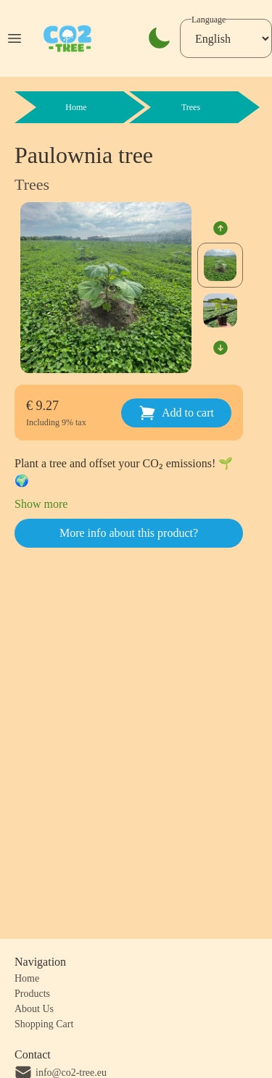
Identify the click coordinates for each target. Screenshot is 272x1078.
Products (32, 993)
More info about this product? (128, 533)
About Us (34, 1008)
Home (27, 978)
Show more (41, 504)
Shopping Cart (44, 1024)
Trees (32, 184)
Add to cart (176, 413)
